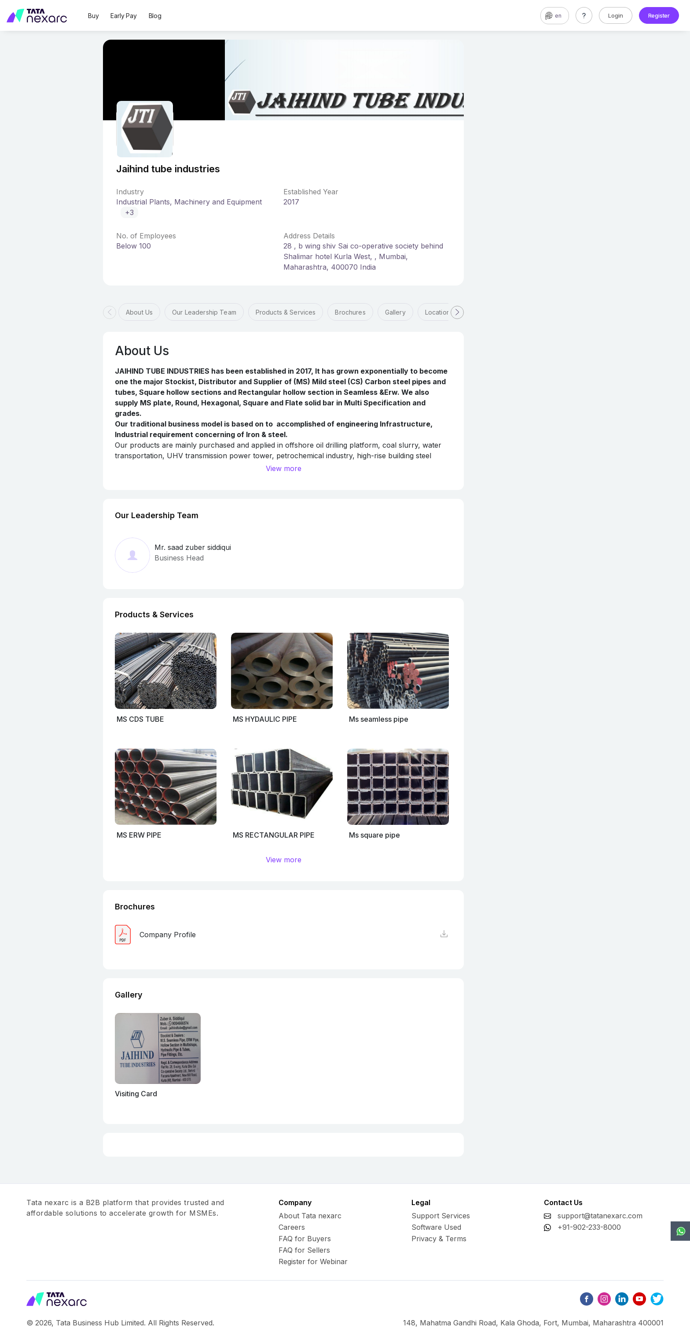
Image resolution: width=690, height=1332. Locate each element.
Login (615, 15)
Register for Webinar (313, 1261)
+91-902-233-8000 (589, 1227)
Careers (292, 1227)
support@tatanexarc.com (600, 1215)
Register (659, 15)
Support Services (440, 1215)
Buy (93, 15)
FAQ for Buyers (305, 1238)
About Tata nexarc (310, 1215)
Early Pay (123, 15)
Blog (155, 15)
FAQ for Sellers (304, 1250)
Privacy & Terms (438, 1238)
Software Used (436, 1227)
